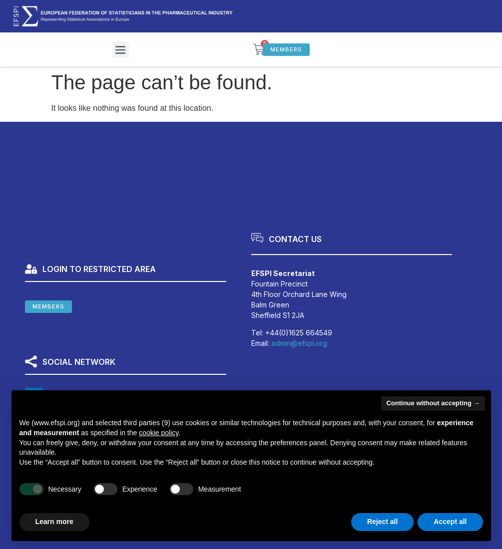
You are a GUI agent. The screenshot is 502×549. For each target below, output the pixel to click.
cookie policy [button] (158, 433)
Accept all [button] (450, 522)
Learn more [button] (54, 522)
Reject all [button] (382, 522)
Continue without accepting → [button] (433, 403)
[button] (120, 49)
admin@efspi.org (299, 343)
